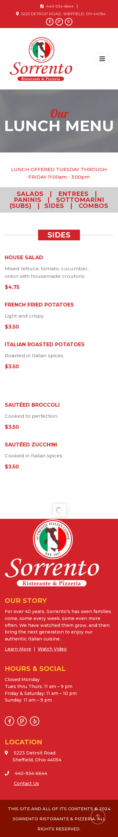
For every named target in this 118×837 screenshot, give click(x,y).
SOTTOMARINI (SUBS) (57, 202)
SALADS (30, 194)
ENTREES (73, 194)
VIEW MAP (26, 766)
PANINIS (27, 200)
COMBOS (93, 205)
